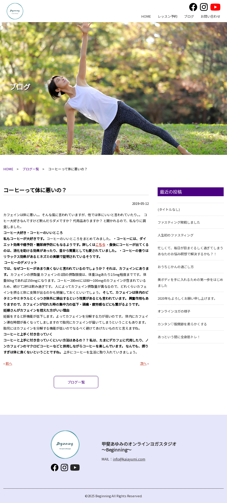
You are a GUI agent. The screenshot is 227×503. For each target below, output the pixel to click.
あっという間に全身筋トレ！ (179, 336)
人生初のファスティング (176, 235)
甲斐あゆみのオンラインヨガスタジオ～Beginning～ (15, 11)
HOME (146, 16)
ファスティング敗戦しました (179, 222)
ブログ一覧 (30, 169)
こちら (100, 244)
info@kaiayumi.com (129, 459)
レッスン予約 (167, 16)
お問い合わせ (210, 16)
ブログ (189, 16)
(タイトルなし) (169, 209)
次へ (143, 363)
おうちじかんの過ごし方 (176, 266)
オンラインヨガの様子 (174, 311)
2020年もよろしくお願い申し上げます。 (187, 298)
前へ (9, 363)
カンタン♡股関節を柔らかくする (182, 324)
